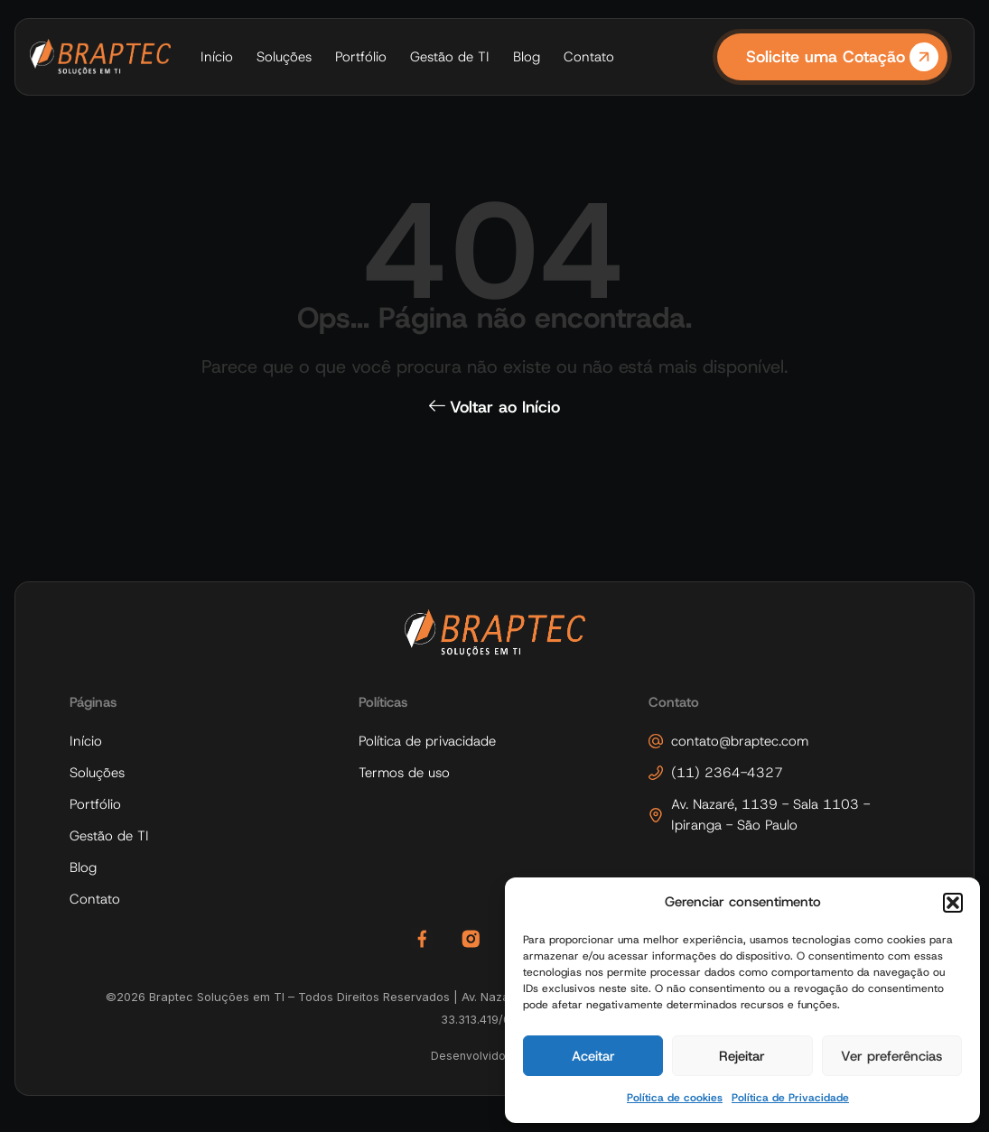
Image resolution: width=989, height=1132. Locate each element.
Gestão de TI (450, 57)
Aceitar (593, 1056)
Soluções (284, 57)
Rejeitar (742, 1056)
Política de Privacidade (790, 1097)
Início (217, 57)
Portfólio (361, 57)
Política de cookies (675, 1097)
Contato (589, 57)
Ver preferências (891, 1056)
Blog (526, 57)
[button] (953, 903)
